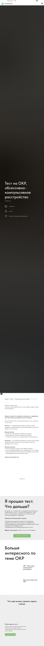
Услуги (11, 399)
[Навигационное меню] (42, 3)
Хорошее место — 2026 (11, 0)
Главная (6, 399)
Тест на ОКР (34, 399)
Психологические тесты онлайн (22, 399)
